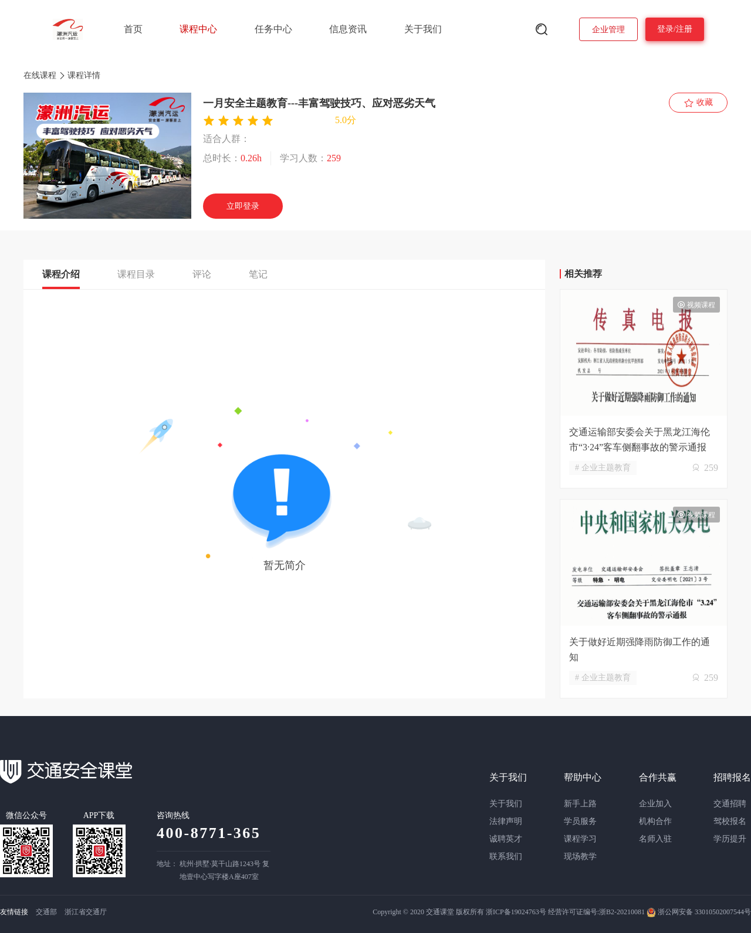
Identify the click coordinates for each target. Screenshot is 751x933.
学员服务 (580, 821)
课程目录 (136, 274)
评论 (201, 274)
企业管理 (608, 29)
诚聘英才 (505, 838)
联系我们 (505, 856)
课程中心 (198, 29)
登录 (665, 29)
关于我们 (423, 29)
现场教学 (580, 856)
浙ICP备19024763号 (516, 912)
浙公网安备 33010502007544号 (699, 912)
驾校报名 (729, 821)
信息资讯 (348, 29)
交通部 (46, 912)
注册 (684, 29)
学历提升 (729, 838)
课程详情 (83, 75)
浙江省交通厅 (86, 912)
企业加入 (655, 803)
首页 (133, 29)
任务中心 (273, 29)
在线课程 (39, 75)
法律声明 (505, 821)
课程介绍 (61, 274)
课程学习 (580, 838)
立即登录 (242, 206)
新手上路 (580, 803)
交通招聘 (729, 803)
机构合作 (655, 821)
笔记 (258, 274)
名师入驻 (655, 838)
